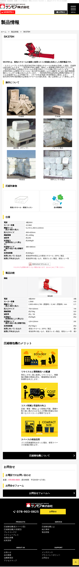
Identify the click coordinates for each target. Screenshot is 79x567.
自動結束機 (8, 538)
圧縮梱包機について (39, 456)
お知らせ (7, 553)
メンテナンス (47, 553)
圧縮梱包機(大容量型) (13, 530)
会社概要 (7, 555)
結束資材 (7, 541)
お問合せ (53, 512)
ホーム (3, 32)
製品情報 (14, 32)
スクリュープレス (11, 535)
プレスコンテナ (10, 533)
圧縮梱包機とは (48, 527)
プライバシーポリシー (51, 555)
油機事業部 (8, 558)
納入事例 (45, 530)
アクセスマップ (10, 561)
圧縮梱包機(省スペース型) (14, 527)
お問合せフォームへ (39, 493)
